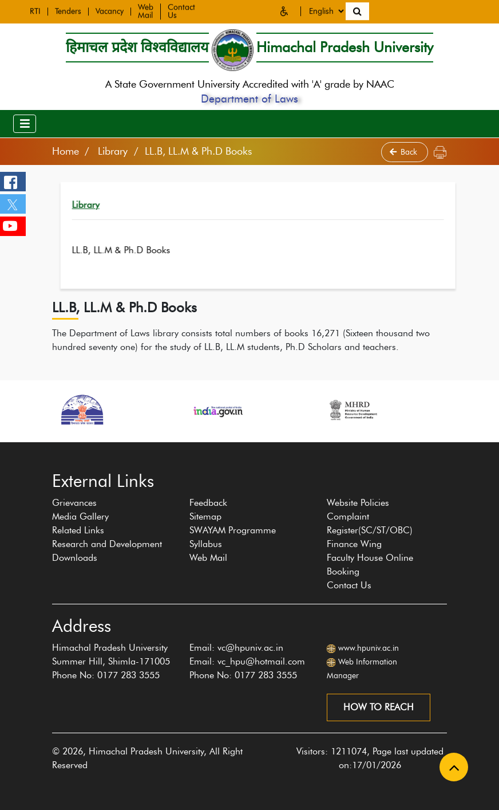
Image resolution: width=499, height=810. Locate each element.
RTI (35, 10)
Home (65, 151)
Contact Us (349, 585)
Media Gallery (80, 516)
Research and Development (107, 543)
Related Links (78, 530)
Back (404, 152)
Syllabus (205, 543)
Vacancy (110, 10)
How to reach (378, 707)
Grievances (74, 502)
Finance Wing (354, 543)
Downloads (74, 557)
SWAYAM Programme (232, 530)
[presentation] (46, 448)
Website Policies (358, 502)
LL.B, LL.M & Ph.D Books (143, 250)
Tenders (68, 10)
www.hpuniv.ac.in (368, 648)
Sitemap (205, 516)
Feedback (208, 502)
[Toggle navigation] (24, 124)
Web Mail (145, 10)
